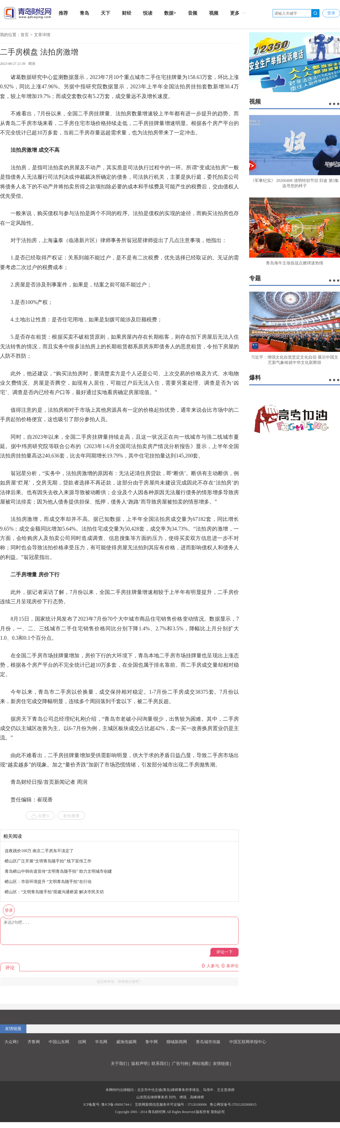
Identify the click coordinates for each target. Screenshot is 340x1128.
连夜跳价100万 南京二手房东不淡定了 (39, 851)
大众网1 (11, 1042)
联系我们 (160, 1063)
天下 (105, 13)
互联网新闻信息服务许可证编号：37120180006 (171, 1104)
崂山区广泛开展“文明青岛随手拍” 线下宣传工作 (48, 861)
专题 (255, 278)
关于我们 (119, 1063)
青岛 (84, 13)
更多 (238, 13)
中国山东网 (59, 1042)
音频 (192, 13)
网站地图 (200, 1063)
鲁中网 (151, 1042)
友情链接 (13, 1028)
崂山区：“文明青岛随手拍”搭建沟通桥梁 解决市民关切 (54, 892)
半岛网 (101, 1042)
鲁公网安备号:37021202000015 (233, 1104)
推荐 (63, 13)
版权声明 (139, 1063)
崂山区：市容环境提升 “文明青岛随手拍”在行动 (48, 881)
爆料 (255, 377)
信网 (82, 1042)
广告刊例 (180, 1063)
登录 (331, 13)
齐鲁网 (34, 1042)
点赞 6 (40, 816)
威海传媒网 (126, 1042)
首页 (25, 35)
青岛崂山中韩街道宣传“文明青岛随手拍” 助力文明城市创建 (58, 871)
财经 (126, 13)
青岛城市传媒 (208, 1042)
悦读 (147, 13)
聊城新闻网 (176, 1042)
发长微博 (71, 816)
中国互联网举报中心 (247, 1042)
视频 (213, 13)
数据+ (170, 13)
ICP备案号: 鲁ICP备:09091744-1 (108, 1104)
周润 (31, 64)
